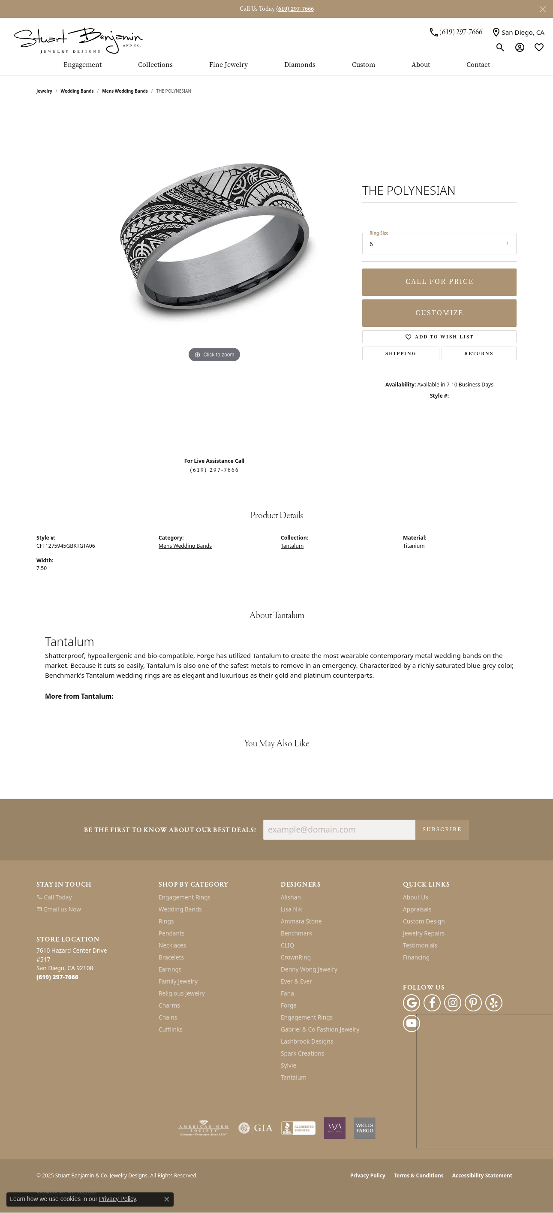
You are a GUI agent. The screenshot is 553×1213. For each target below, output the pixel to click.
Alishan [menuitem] (291, 897)
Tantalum (292, 545)
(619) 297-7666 (214, 470)
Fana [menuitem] (287, 993)
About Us (415, 897)
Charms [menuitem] (169, 1005)
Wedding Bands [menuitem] (180, 909)
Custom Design (424, 921)
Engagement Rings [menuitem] (184, 897)
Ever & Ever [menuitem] (296, 981)
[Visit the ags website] (203, 1128)
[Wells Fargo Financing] (365, 1128)
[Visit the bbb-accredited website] (298, 1128)
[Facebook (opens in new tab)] (432, 1002)
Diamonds (300, 65)
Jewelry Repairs (424, 933)
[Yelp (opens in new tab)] (493, 1002)
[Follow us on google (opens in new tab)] (411, 1002)
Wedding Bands (77, 91)
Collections (155, 65)
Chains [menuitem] (168, 1017)
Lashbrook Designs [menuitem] (307, 1041)
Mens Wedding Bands (125, 91)
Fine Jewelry (228, 65)
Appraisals (417, 909)
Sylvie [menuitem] (288, 1065)
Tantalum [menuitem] (294, 1077)
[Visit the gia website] (255, 1128)
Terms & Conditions (419, 1175)
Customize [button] (439, 313)
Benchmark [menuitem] (296, 933)
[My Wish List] (539, 47)
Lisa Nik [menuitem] (291, 909)
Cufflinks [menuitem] (171, 1029)
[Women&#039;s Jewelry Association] (335, 1128)
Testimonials (420, 945)
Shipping (400, 353)
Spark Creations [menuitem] (302, 1053)
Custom (363, 65)
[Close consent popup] (166, 1199)
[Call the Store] (57, 977)
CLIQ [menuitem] (287, 945)
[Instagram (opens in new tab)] (452, 1002)
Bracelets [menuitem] (171, 957)
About (421, 65)
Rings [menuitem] (166, 921)
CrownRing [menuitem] (296, 957)
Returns (478, 353)
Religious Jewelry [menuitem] (182, 993)
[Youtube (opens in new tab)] (411, 1023)
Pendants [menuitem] (171, 933)
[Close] (542, 9)
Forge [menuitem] (289, 1005)
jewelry (44, 91)
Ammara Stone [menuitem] (301, 921)
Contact (478, 65)
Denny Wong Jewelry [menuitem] (309, 969)
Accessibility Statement (482, 1175)
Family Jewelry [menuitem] (178, 981)
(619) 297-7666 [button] (295, 9)
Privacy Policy (367, 1175)
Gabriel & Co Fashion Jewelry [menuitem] (320, 1029)
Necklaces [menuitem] (172, 945)
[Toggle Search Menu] (500, 47)
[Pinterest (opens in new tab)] (473, 1002)
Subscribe (442, 829)
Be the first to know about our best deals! (170, 831)
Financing (416, 957)
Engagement (82, 65)
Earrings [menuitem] (170, 969)
